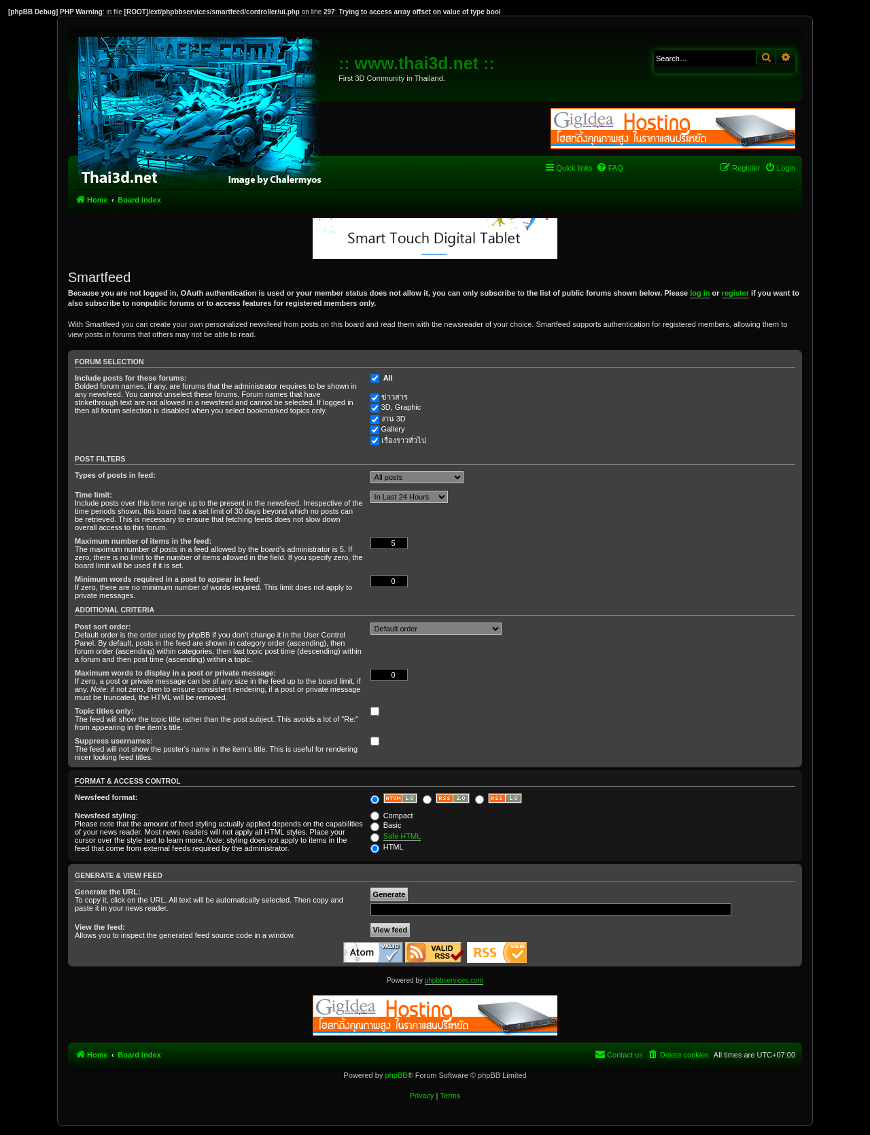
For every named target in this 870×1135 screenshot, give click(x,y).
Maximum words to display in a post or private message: (175, 673)
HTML (387, 847)
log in (700, 293)
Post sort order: (103, 627)
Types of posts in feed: (115, 475)
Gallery (393, 429)
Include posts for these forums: (130, 378)
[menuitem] (609, 168)
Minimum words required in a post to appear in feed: (168, 579)
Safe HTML (402, 836)
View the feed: (100, 927)
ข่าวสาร (394, 397)
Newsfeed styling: (107, 815)
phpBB (396, 1075)
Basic (386, 825)
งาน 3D (393, 419)
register (735, 293)
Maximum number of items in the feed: (143, 541)
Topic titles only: (104, 711)
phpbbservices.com (454, 980)
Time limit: (93, 495)
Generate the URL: (108, 892)
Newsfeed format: (106, 797)
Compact (391, 815)
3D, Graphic (401, 407)
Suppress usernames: (114, 741)
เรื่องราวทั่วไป (403, 440)
